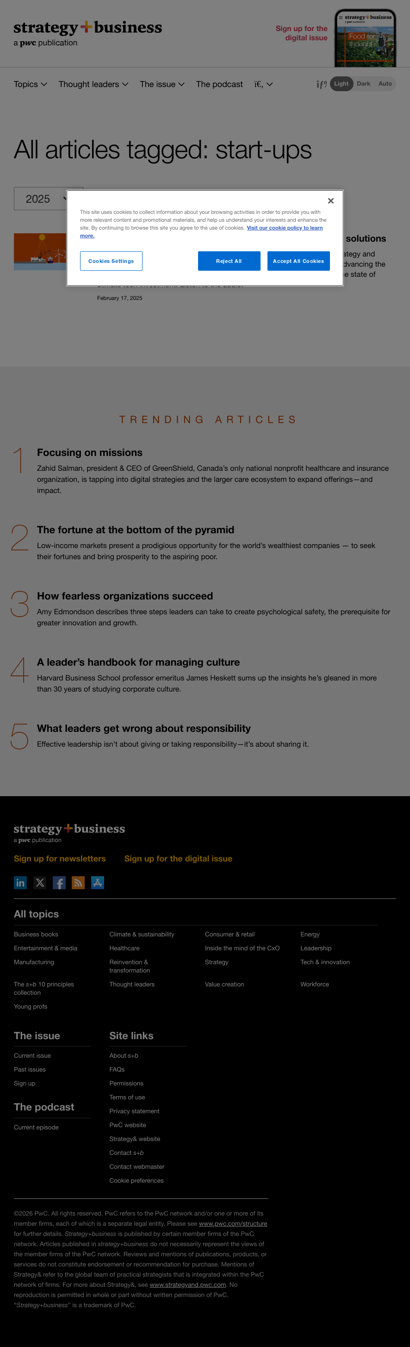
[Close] (331, 200)
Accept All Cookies (298, 260)
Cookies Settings (111, 260)
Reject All (229, 260)
